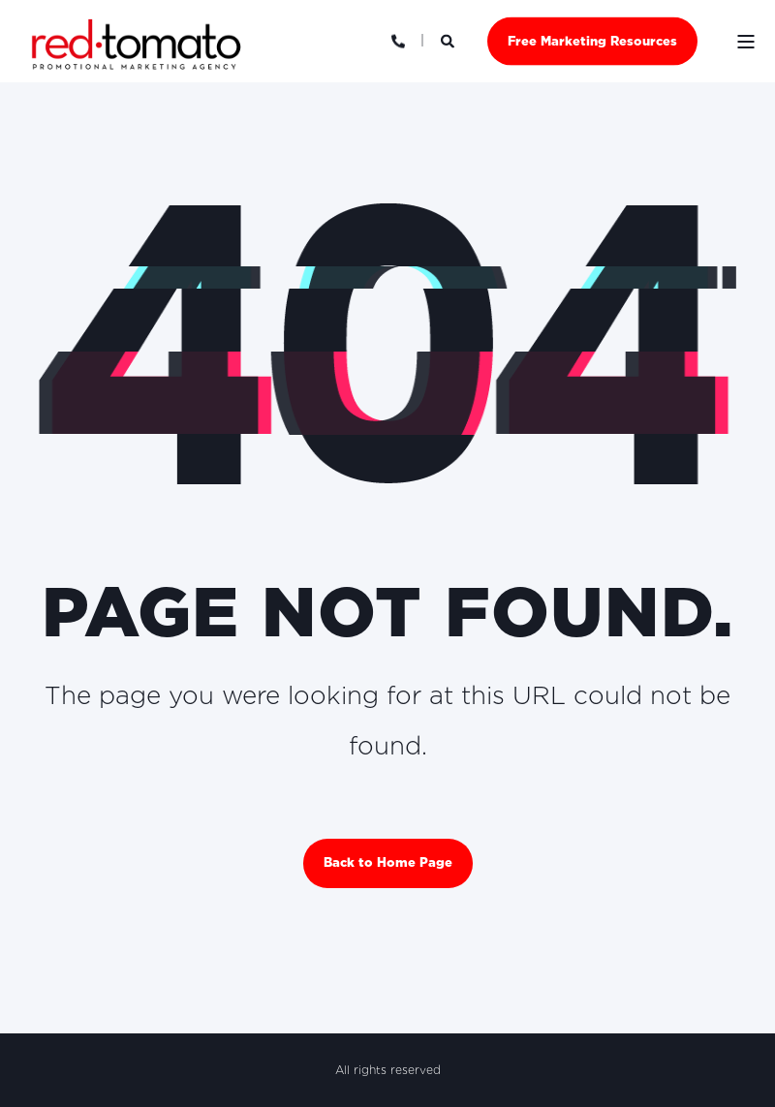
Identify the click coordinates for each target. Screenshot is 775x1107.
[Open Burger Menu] (746, 41)
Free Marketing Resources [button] (592, 40)
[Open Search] (449, 39)
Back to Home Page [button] (388, 862)
